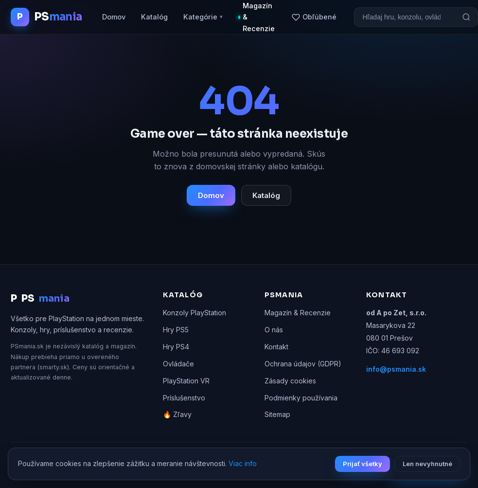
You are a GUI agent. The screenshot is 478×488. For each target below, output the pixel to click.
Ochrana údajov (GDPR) (303, 364)
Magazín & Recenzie (298, 312)
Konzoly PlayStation (194, 312)
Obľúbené (314, 17)
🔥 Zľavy (177, 414)
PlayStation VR (186, 381)
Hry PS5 (176, 329)
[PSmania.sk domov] (46, 17)
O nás (274, 329)
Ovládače (178, 364)
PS (40, 299)
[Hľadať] (466, 17)
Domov (113, 17)
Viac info (243, 463)
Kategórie (203, 17)
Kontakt (276, 347)
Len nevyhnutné (427, 464)
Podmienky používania (301, 398)
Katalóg (154, 17)
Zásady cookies (290, 381)
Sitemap (277, 414)
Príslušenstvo (184, 398)
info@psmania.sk (396, 369)
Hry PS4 (176, 347)
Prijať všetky (362, 464)
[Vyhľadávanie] (404, 17)
